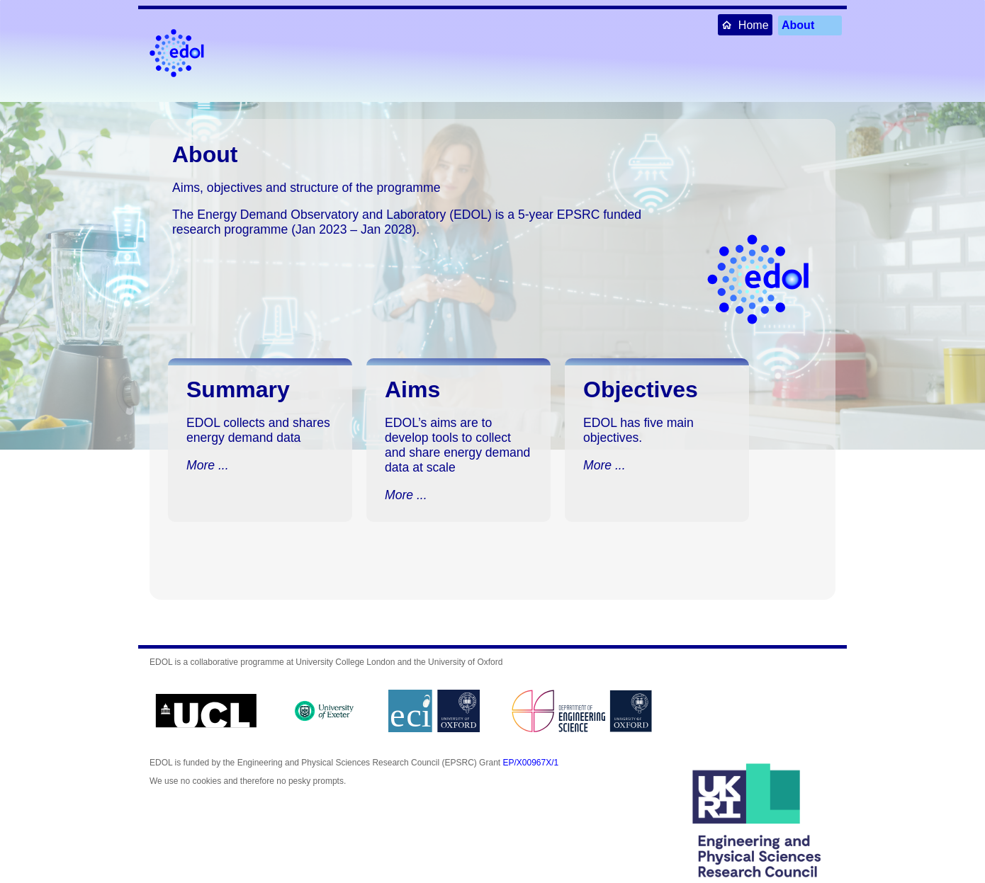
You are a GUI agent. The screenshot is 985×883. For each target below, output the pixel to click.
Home (745, 24)
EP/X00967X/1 (530, 763)
